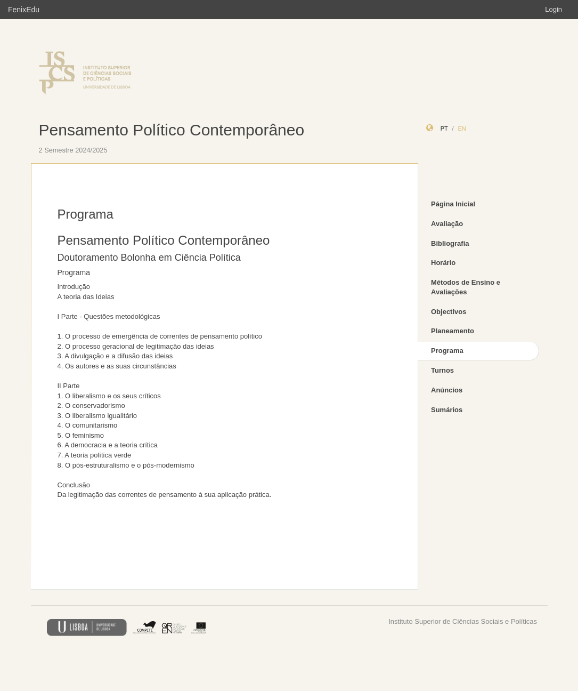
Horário (443, 263)
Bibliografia (450, 243)
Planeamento (452, 331)
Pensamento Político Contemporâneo (172, 130)
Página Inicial (453, 204)
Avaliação (447, 224)
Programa (447, 351)
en (462, 128)
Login (553, 9)
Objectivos (448, 312)
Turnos (442, 370)
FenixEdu (23, 9)
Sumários (446, 410)
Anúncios (446, 390)
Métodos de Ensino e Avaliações (465, 287)
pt (444, 128)
